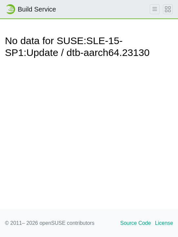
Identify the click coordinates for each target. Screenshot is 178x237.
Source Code (135, 223)
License (164, 223)
